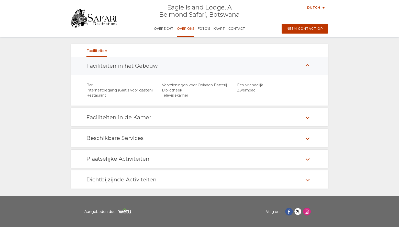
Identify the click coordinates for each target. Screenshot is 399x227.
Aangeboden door (108, 212)
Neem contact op (305, 28)
